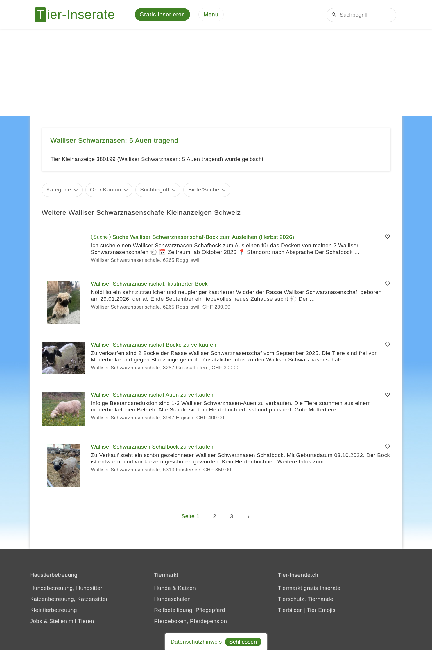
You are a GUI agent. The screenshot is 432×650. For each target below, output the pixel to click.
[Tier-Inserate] (78, 14)
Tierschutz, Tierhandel (306, 599)
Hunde (162, 588)
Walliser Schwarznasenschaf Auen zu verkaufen (152, 395)
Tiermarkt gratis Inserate (309, 588)
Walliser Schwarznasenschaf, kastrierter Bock (149, 284)
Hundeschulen (172, 599)
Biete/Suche (203, 190)
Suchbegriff (154, 190)
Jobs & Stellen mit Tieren (62, 621)
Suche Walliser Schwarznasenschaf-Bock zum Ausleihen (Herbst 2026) (203, 237)
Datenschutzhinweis (196, 642)
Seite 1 (191, 516)
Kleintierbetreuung (53, 610)
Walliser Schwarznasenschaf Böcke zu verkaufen (153, 345)
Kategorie (58, 190)
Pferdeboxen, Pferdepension (190, 621)
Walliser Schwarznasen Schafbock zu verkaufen (152, 447)
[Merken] (387, 237)
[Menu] (211, 15)
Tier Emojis (321, 610)
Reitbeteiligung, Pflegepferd (189, 610)
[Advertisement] (216, 72)
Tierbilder (290, 610)
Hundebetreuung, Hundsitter (66, 588)
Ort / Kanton (105, 190)
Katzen (187, 588)
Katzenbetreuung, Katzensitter (69, 599)
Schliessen (243, 642)
